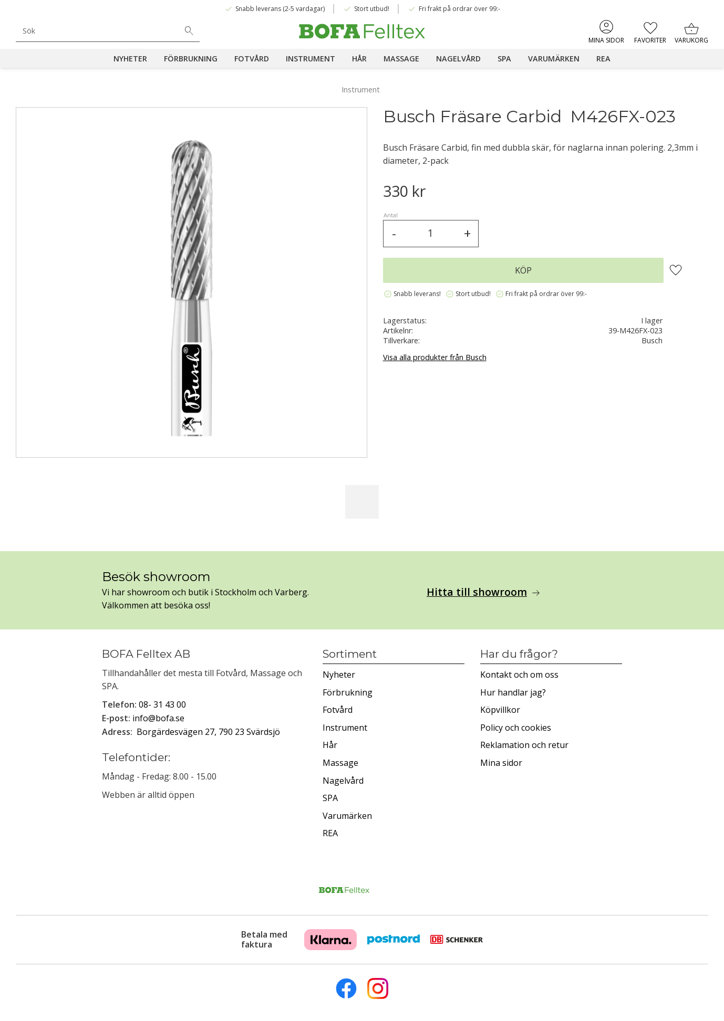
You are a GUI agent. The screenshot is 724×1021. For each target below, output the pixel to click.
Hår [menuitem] (359, 59)
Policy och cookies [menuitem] (515, 727)
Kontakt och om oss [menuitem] (519, 674)
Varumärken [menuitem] (554, 59)
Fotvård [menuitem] (251, 59)
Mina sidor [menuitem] (606, 40)
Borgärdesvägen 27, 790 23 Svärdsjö (208, 732)
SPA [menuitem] (504, 59)
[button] (650, 31)
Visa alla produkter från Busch (435, 357)
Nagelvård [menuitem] (458, 59)
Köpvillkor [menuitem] (500, 709)
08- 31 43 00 (162, 704)
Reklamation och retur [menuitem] (524, 745)
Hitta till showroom (477, 592)
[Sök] (189, 30)
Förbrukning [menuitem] (191, 59)
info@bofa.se (158, 718)
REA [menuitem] (603, 59)
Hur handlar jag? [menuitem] (513, 692)
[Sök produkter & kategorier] (97, 31)
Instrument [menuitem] (310, 59)
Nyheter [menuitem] (130, 59)
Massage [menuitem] (401, 59)
